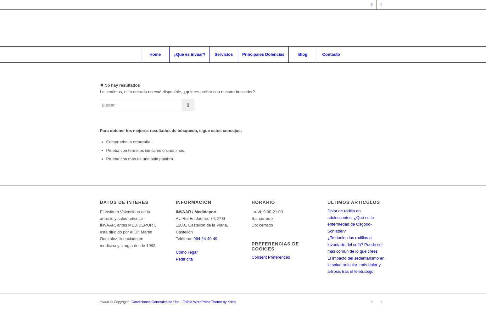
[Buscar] (147, 105)
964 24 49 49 (205, 238)
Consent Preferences (271, 257)
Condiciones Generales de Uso (155, 302)
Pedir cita (184, 259)
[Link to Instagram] (381, 4)
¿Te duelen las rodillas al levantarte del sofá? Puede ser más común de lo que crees (355, 244)
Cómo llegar (187, 252)
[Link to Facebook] (372, 4)
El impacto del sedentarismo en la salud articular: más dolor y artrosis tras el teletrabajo (355, 265)
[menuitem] (155, 54)
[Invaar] (242, 28)
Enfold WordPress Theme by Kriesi (209, 302)
